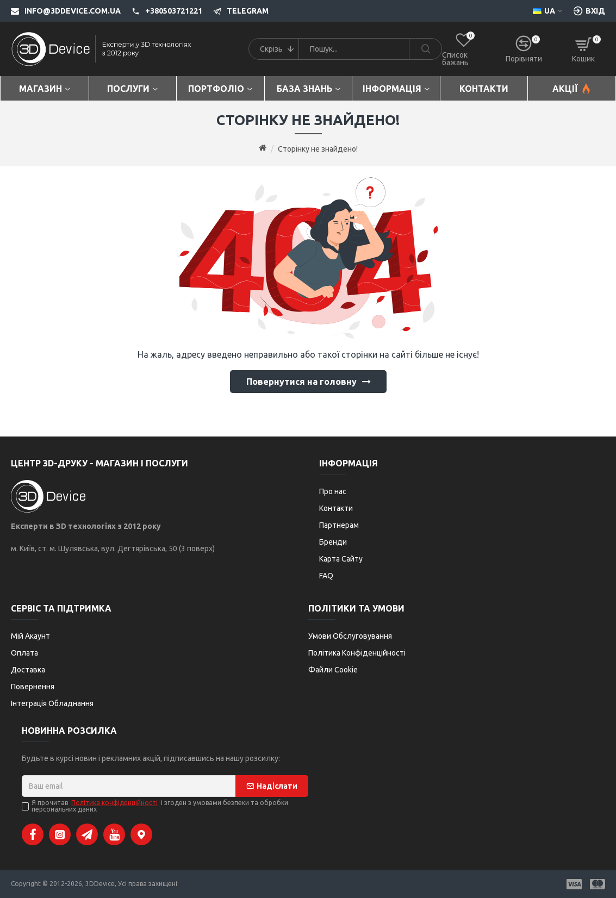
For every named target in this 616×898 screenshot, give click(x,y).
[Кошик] (583, 49)
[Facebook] (32, 834)
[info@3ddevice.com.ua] (66, 11)
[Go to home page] (262, 148)
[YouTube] (114, 834)
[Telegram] (235, 11)
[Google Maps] (141, 834)
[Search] (425, 49)
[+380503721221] (161, 11)
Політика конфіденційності (114, 803)
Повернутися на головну (301, 381)
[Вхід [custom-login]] (589, 11)
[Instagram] (60, 834)
